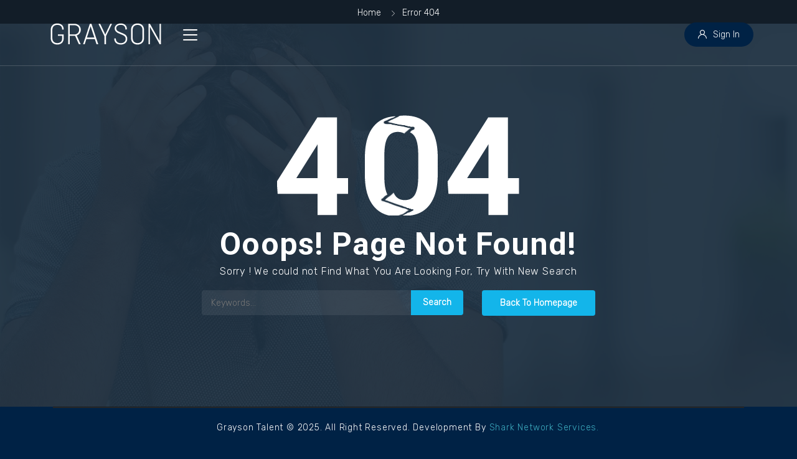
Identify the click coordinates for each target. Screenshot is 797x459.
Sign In (719, 34)
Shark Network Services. (544, 427)
